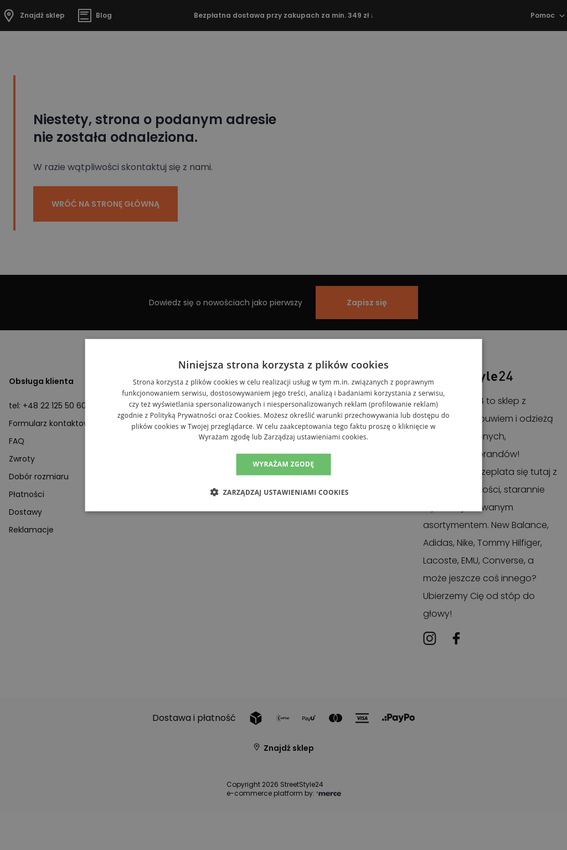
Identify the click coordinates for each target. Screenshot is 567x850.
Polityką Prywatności (183, 415)
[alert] (283, 425)
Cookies (247, 415)
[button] (283, 491)
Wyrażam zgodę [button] (284, 464)
